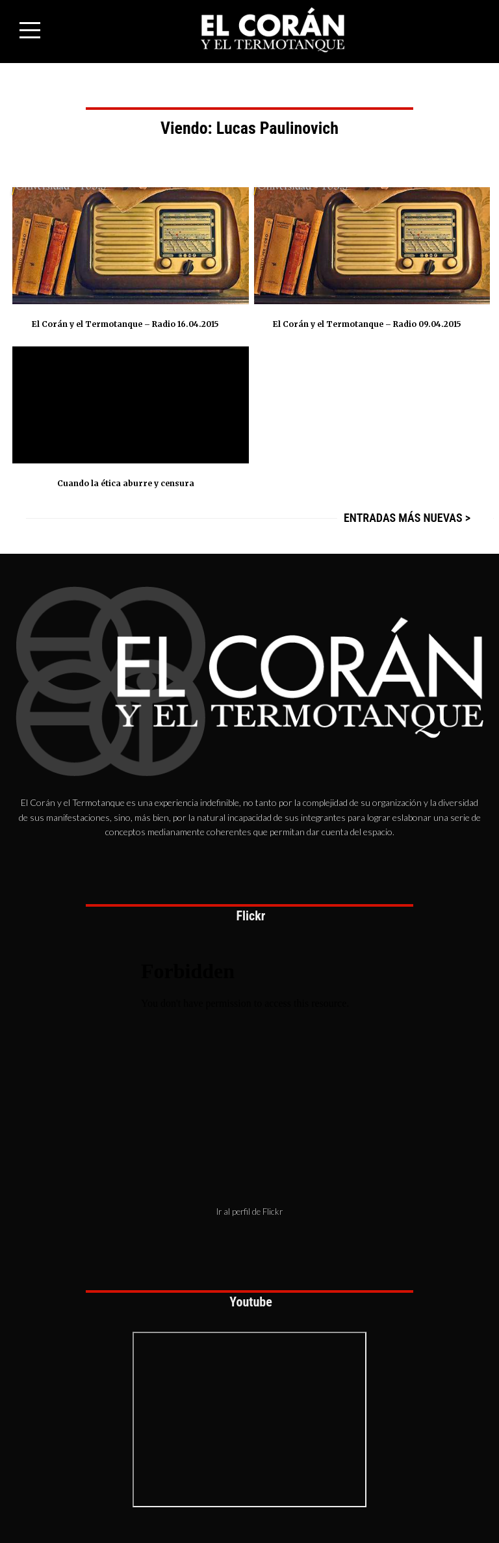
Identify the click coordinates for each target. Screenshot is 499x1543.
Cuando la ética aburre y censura (125, 483)
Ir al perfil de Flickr (249, 1211)
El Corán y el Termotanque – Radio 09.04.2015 (367, 324)
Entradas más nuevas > (407, 518)
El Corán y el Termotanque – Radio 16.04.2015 (125, 324)
